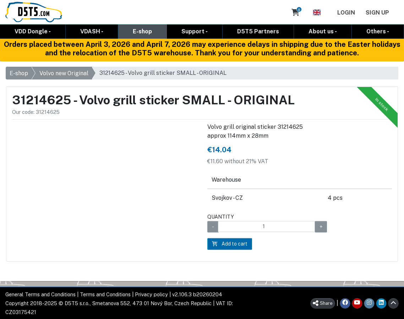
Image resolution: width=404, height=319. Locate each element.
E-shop (142, 31)
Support (192, 31)
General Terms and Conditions (40, 294)
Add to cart (229, 244)
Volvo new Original (63, 73)
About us (321, 31)
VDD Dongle (31, 31)
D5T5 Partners (258, 31)
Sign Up (377, 12)
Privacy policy (151, 294)
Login (346, 12)
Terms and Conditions (105, 294)
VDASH (90, 31)
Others (376, 31)
